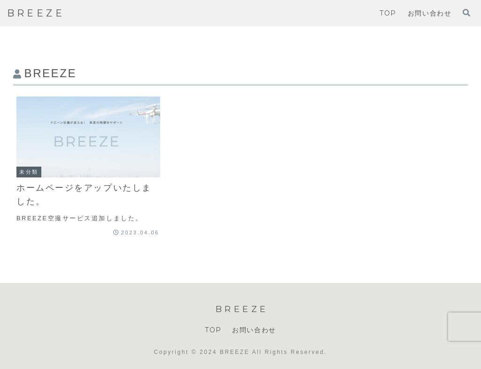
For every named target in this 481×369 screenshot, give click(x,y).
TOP (213, 330)
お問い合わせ (254, 330)
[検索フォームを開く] (466, 12)
